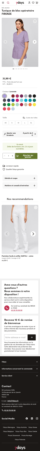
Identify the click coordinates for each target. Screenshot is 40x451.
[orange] (30, 104)
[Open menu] (3, 2)
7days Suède (32, 431)
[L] (24, 122)
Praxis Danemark (14, 435)
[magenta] (17, 96)
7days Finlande (20, 439)
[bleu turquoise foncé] (26, 100)
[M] (18, 122)
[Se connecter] (29, 2)
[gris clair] (26, 96)
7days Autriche (22, 427)
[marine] (8, 100)
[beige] (26, 104)
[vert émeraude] (8, 104)
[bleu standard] (13, 100)
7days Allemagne (9, 427)
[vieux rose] (8, 109)
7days (4, 361)
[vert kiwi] (13, 104)
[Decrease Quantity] (5, 155)
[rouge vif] (4, 109)
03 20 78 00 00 (16, 310)
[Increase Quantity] (12, 155)
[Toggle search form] (8, 2)
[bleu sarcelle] (30, 100)
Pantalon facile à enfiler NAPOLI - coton (17, 256)
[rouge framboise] (21, 104)
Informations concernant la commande (17, 368)
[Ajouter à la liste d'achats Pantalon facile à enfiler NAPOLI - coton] (35, 207)
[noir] (34, 96)
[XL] (31, 122)
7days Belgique (8, 431)
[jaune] (34, 104)
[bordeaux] (13, 96)
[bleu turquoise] (21, 100)
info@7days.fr (13, 401)
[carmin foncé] (21, 96)
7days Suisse (32, 427)
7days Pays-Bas (20, 431)
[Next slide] (33, 233)
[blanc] (8, 96)
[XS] (5, 122)
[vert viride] (4, 104)
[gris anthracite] (30, 96)
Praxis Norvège (27, 435)
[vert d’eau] (17, 104)
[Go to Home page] (20, 2)
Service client (7, 375)
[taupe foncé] (4, 100)
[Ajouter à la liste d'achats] (35, 21)
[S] (12, 122)
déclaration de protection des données (18, 347)
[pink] (17, 100)
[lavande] (4, 96)
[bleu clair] (13, 109)
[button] (5, 42)
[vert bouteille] (34, 100)
